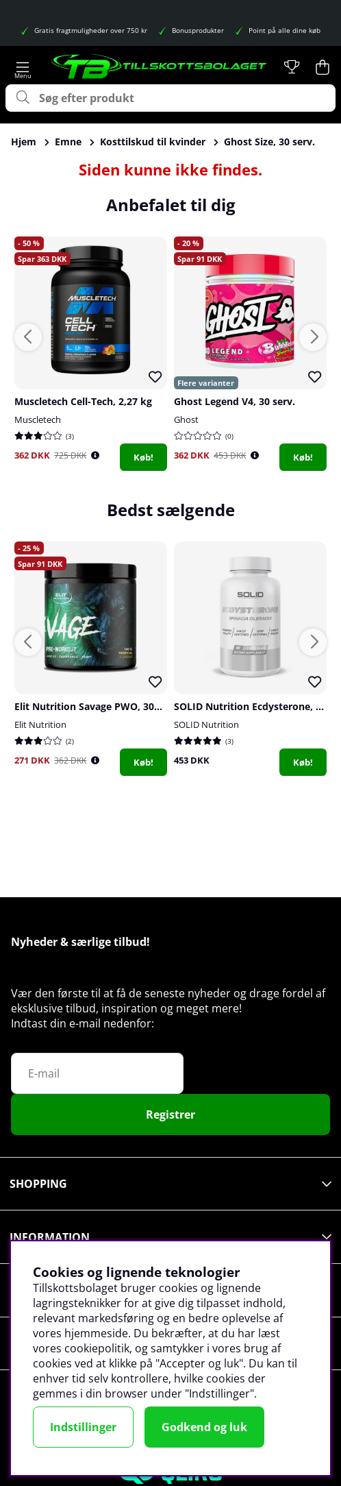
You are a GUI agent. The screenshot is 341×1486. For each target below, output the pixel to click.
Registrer (170, 1114)
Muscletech (37, 419)
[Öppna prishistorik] (95, 455)
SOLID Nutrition (206, 724)
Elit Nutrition (40, 724)
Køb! (143, 457)
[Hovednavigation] (22, 67)
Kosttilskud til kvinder (152, 141)
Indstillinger (83, 1427)
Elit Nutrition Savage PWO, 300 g (91, 706)
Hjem (23, 141)
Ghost (186, 419)
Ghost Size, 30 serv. (269, 141)
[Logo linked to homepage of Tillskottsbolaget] (159, 67)
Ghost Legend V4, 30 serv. (234, 401)
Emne (68, 141)
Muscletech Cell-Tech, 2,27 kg (83, 401)
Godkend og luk (204, 1427)
